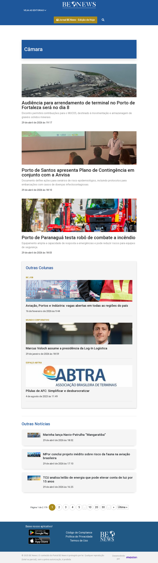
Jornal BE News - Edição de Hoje (75, 20)
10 (89, 507)
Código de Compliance (79, 532)
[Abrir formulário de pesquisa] (103, 20)
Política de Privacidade (79, 536)
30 (103, 507)
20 (96, 507)
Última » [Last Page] (122, 507)
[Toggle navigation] (35, 10)
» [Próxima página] (113, 507)
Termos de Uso (79, 540)
